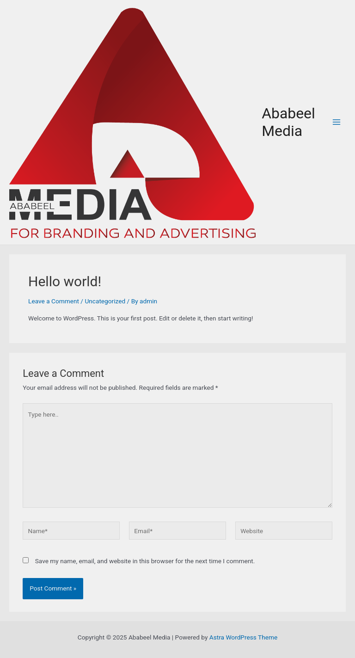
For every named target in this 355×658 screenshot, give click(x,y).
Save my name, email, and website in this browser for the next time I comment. (145, 561)
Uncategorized (105, 301)
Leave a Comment (53, 301)
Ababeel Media (288, 122)
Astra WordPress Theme (243, 637)
